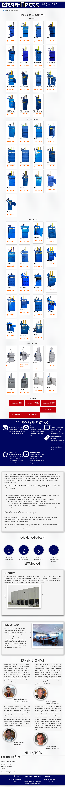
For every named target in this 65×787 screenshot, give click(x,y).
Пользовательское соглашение (32, 783)
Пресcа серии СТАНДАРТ (32, 403)
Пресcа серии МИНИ (17, 403)
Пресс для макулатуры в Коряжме (32, 781)
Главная (4, 10)
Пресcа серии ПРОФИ (48, 403)
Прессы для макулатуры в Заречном (15, 780)
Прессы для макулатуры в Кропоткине (50, 780)
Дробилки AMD (32, 415)
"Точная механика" (17, 415)
